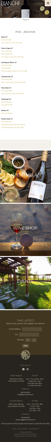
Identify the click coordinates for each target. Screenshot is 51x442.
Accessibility (34, 429)
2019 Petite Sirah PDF (12, 127)
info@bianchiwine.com (25, 394)
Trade (14, 429)
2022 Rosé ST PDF (11, 43)
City (16, 334)
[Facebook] (23, 369)
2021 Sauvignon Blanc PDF (14, 71)
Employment (23, 429)
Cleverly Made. (32, 436)
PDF (6, 40)
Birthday (20, 340)
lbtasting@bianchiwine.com (25, 420)
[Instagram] (28, 369)
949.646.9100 (25, 417)
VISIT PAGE (46, 424)
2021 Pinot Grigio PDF (12, 57)
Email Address (15, 329)
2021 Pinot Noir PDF (12, 94)
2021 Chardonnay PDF (13, 82)
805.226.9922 (25, 392)
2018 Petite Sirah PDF (13, 125)
